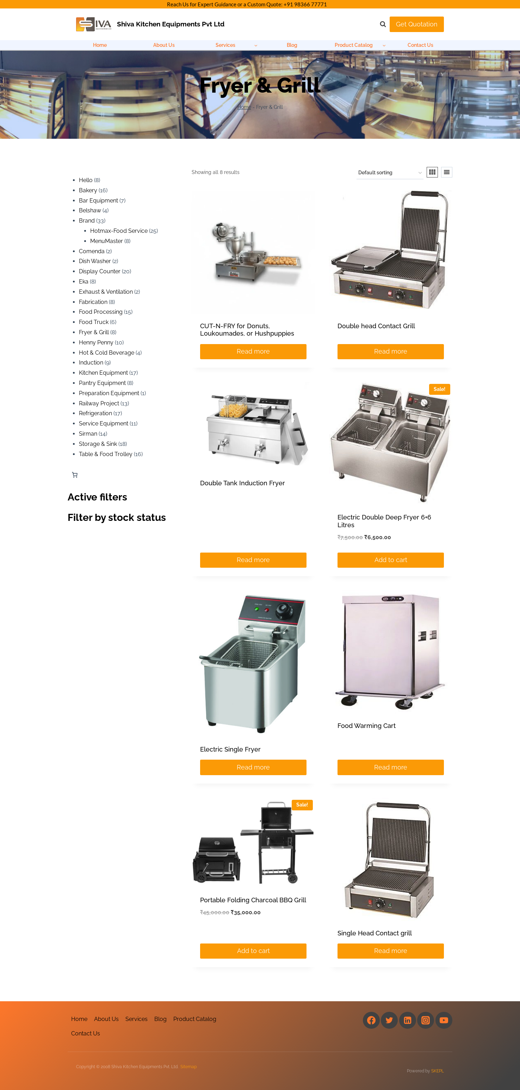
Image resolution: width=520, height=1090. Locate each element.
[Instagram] (425, 1020)
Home (100, 45)
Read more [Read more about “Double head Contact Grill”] (390, 351)
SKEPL (437, 1071)
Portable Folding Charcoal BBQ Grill (253, 900)
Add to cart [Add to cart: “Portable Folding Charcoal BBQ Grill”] (253, 950)
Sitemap (188, 1066)
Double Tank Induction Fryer (242, 483)
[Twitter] (389, 1020)
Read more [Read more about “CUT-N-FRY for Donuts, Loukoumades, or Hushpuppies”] (253, 351)
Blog (292, 45)
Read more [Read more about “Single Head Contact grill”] (390, 950)
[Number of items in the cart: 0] (75, 475)
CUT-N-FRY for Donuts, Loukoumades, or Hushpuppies (247, 329)
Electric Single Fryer (230, 749)
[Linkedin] (407, 1020)
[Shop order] (390, 173)
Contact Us (420, 45)
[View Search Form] (379, 24)
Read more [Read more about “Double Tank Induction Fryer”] (253, 559)
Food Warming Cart (367, 725)
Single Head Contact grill (375, 933)
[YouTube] (443, 1020)
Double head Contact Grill (376, 326)
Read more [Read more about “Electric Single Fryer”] (253, 767)
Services (136, 1019)
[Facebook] (371, 1020)
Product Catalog (194, 1019)
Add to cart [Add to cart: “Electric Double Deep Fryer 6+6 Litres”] (390, 559)
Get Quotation (417, 24)
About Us (164, 45)
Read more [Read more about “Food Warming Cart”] (390, 767)
